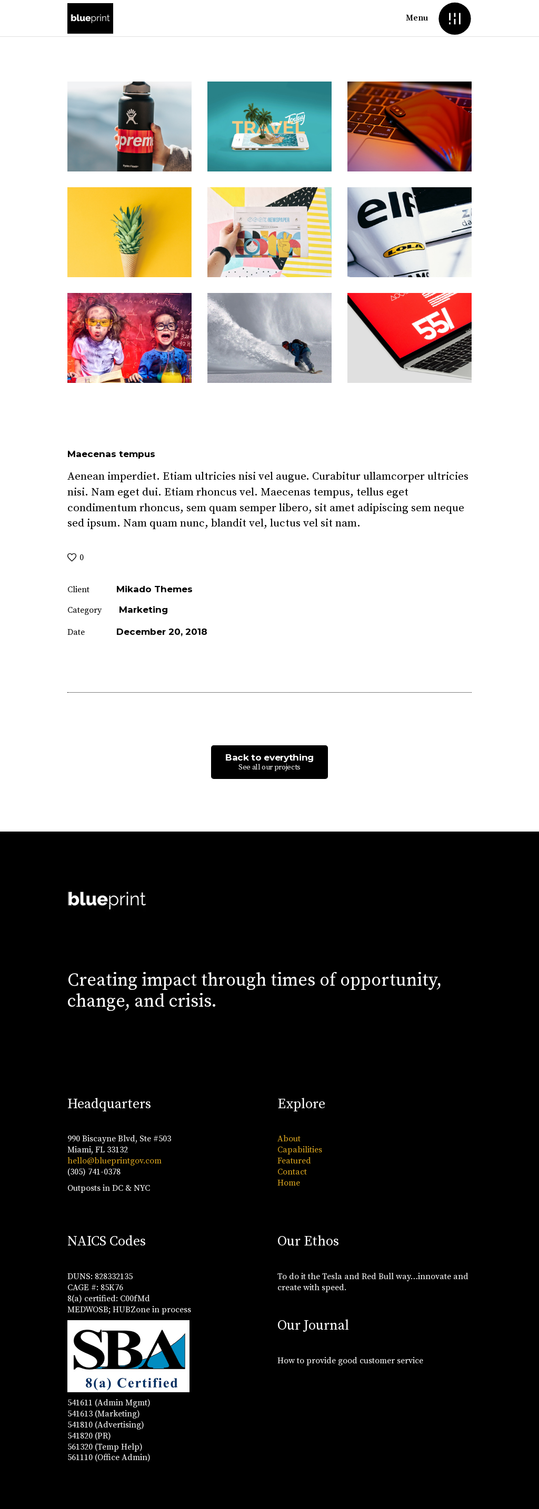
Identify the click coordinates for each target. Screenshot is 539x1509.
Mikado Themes (154, 589)
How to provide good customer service (350, 1360)
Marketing (143, 609)
